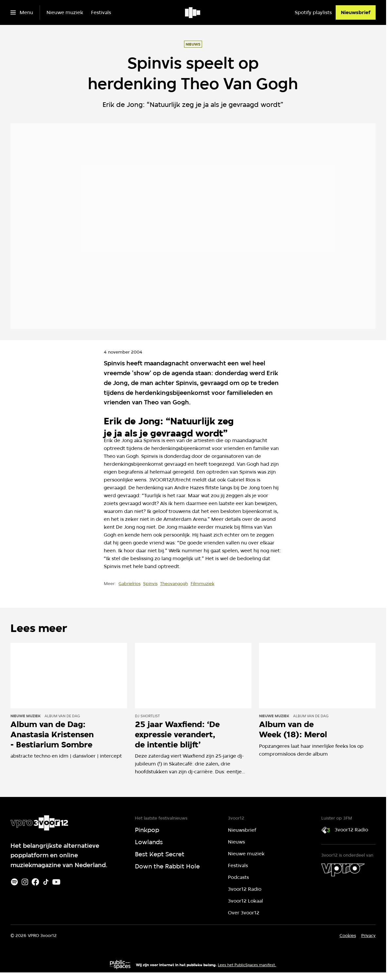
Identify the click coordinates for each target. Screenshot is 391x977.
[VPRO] (342, 869)
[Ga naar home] (193, 12)
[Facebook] (35, 882)
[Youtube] (56, 882)
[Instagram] (25, 882)
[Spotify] (14, 882)
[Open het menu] (22, 12)
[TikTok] (46, 882)
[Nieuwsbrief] (356, 12)
